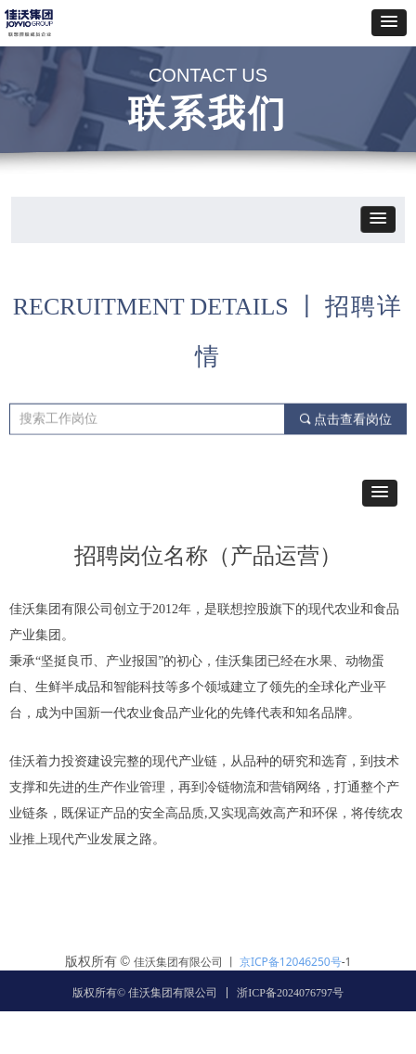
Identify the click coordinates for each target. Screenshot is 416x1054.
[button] (389, 22)
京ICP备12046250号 (291, 962)
